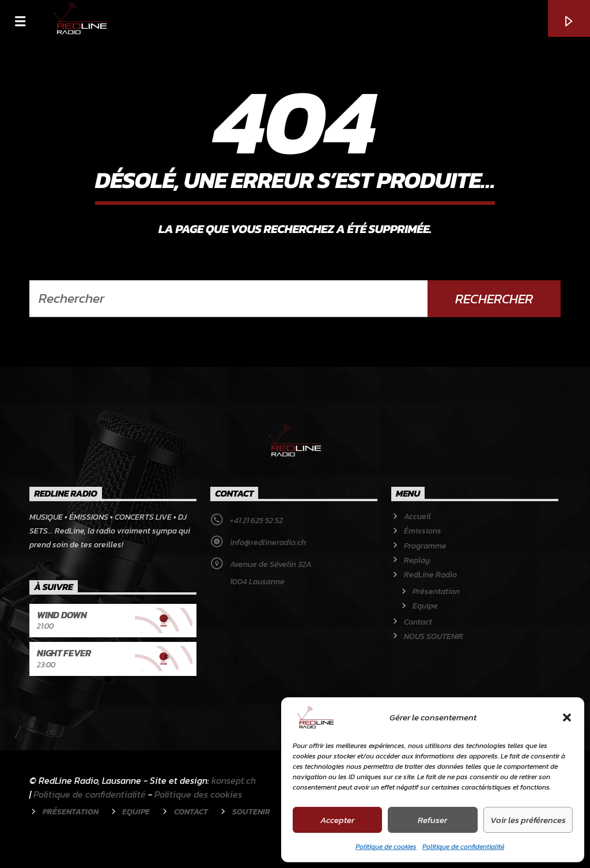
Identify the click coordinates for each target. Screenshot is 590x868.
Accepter (337, 819)
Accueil (417, 516)
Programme (425, 546)
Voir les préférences (528, 819)
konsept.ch (233, 780)
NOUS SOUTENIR (433, 636)
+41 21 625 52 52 (256, 520)
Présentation (436, 591)
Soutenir (251, 811)
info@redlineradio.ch (268, 542)
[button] (567, 717)
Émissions (422, 531)
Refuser (432, 819)
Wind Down (61, 615)
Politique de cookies (386, 846)
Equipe (425, 606)
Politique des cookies (198, 794)
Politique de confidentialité (463, 846)
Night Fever (63, 653)
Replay (417, 560)
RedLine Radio (430, 575)
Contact (418, 622)
